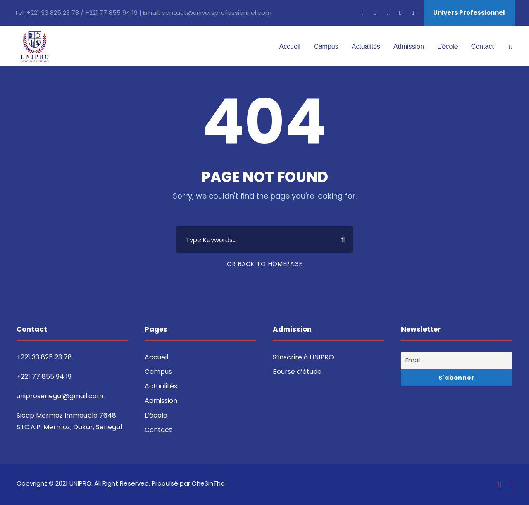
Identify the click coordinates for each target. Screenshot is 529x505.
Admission (408, 46)
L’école (447, 46)
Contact (482, 46)
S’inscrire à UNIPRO (303, 357)
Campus (326, 46)
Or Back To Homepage (265, 264)
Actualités (366, 46)
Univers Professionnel (469, 12)
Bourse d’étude (297, 371)
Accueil (290, 46)
